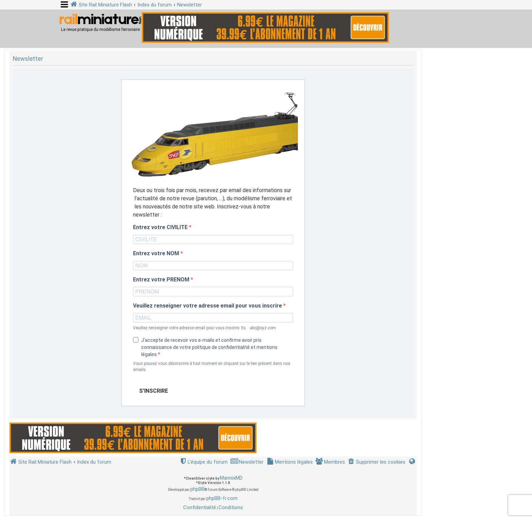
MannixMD (231, 478)
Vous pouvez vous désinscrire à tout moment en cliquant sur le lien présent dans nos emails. (211, 366)
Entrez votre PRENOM (162, 280)
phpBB (197, 489)
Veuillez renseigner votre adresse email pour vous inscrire (208, 306)
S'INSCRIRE (153, 391)
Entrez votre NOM (156, 253)
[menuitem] (376, 462)
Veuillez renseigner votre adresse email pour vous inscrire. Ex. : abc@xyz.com (204, 328)
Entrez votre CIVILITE (161, 227)
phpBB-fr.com (222, 498)
